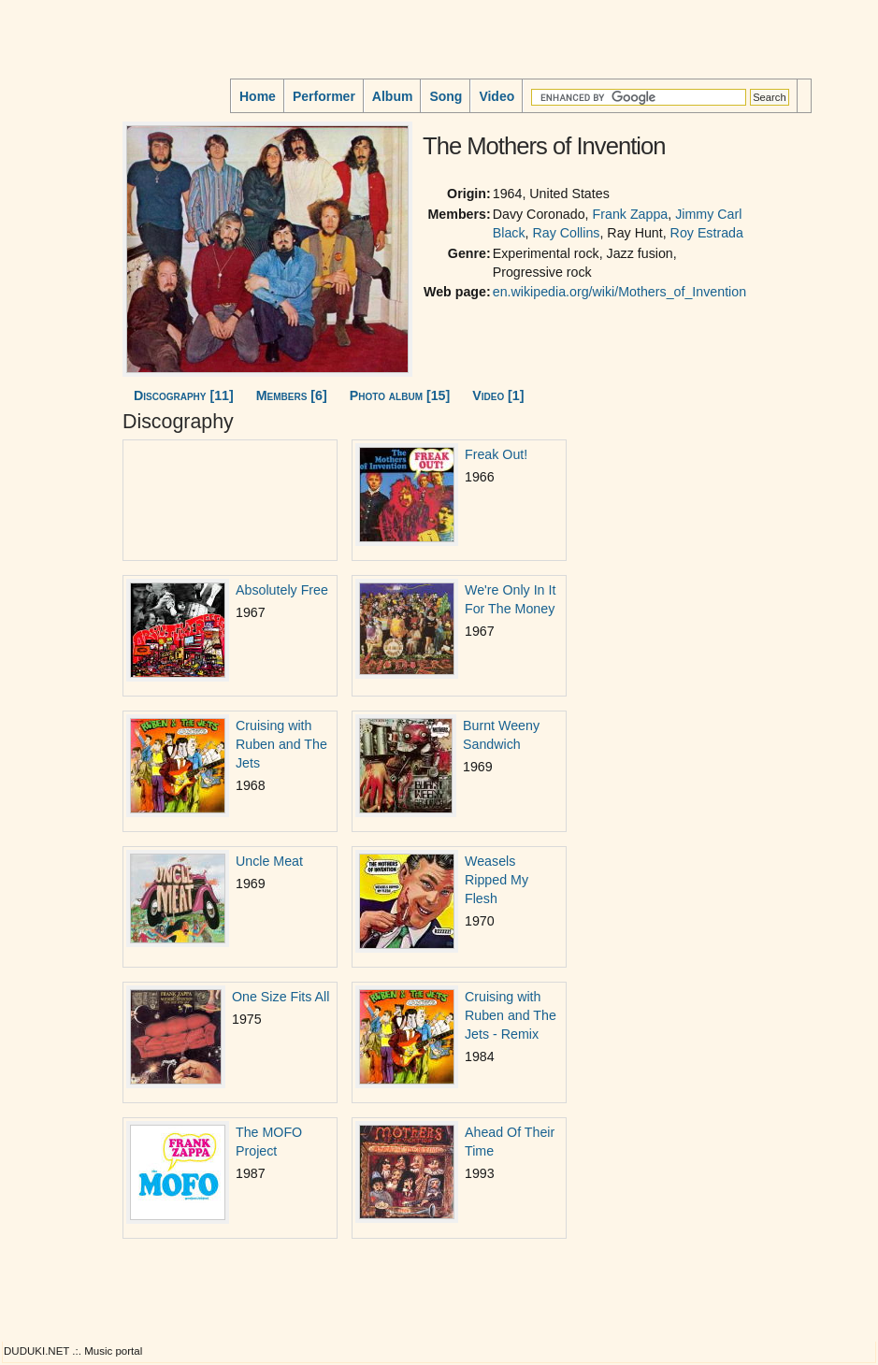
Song (445, 96)
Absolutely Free (282, 589)
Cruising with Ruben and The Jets (281, 744)
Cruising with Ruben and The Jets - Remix (510, 1015)
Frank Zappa (631, 214)
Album (392, 96)
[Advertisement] (62, 233)
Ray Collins (565, 232)
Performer (324, 96)
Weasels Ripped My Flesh (496, 880)
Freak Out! (496, 454)
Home (257, 96)
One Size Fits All (280, 996)
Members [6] (291, 395)
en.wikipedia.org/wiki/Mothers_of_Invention (619, 291)
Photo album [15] (400, 395)
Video (496, 96)
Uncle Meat (269, 861)
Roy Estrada (706, 232)
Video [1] (498, 395)
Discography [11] (184, 395)
